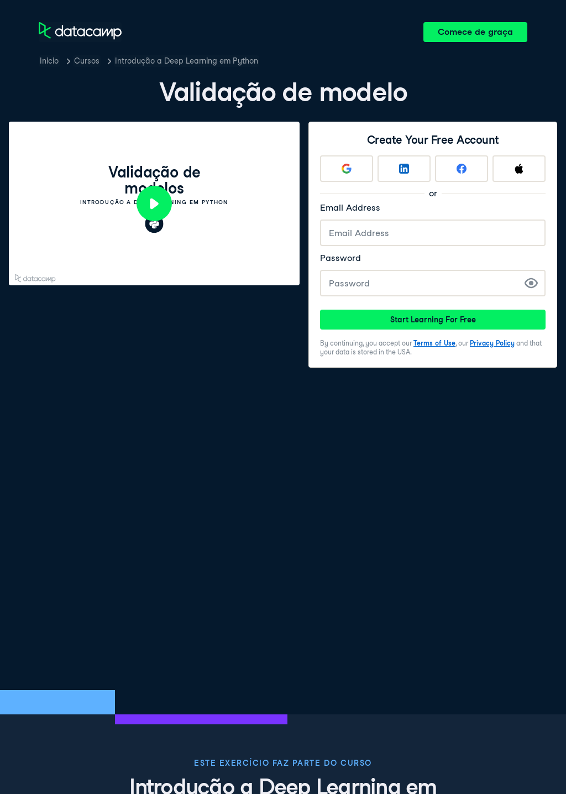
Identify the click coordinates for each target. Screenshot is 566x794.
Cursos (86, 60)
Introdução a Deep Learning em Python (186, 60)
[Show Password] (531, 283)
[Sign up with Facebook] (461, 168)
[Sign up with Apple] (519, 168)
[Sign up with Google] (346, 168)
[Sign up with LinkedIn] (404, 168)
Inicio (49, 60)
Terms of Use (434, 343)
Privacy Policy (492, 343)
